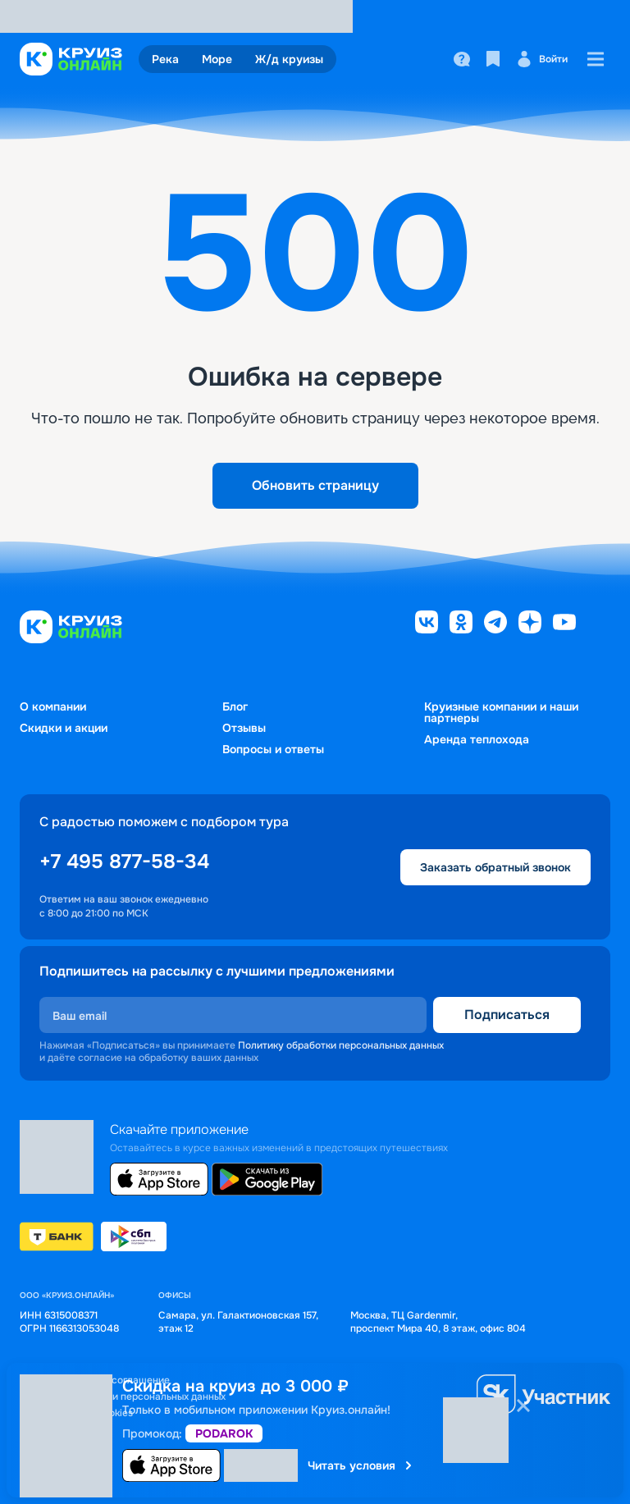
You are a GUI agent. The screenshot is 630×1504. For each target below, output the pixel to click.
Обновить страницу (315, 485)
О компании (53, 706)
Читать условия (361, 1465)
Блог (235, 706)
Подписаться (507, 1014)
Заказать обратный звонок (495, 867)
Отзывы (244, 728)
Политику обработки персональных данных (341, 1045)
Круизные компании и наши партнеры (501, 712)
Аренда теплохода (476, 739)
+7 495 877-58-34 (124, 861)
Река (165, 59)
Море (217, 59)
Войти (542, 59)
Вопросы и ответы (273, 749)
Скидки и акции (63, 728)
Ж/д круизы (289, 59)
